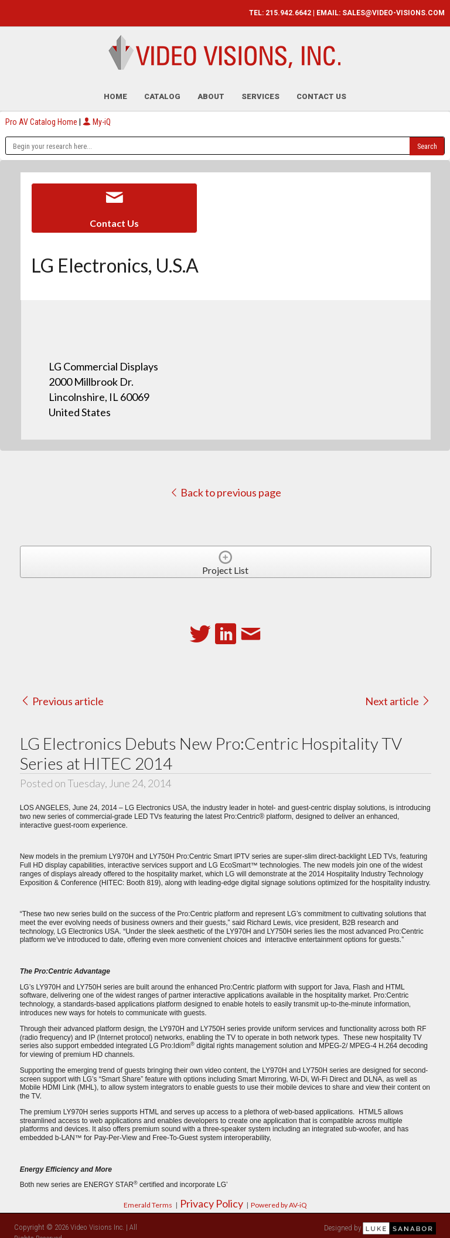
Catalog (162, 90)
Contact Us (321, 90)
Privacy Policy (211, 1197)
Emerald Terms (148, 1199)
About (210, 90)
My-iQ (97, 116)
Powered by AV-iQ (279, 1199)
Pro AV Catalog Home (42, 116)
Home (115, 90)
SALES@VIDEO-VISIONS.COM (393, 13)
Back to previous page (225, 486)
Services (260, 90)
